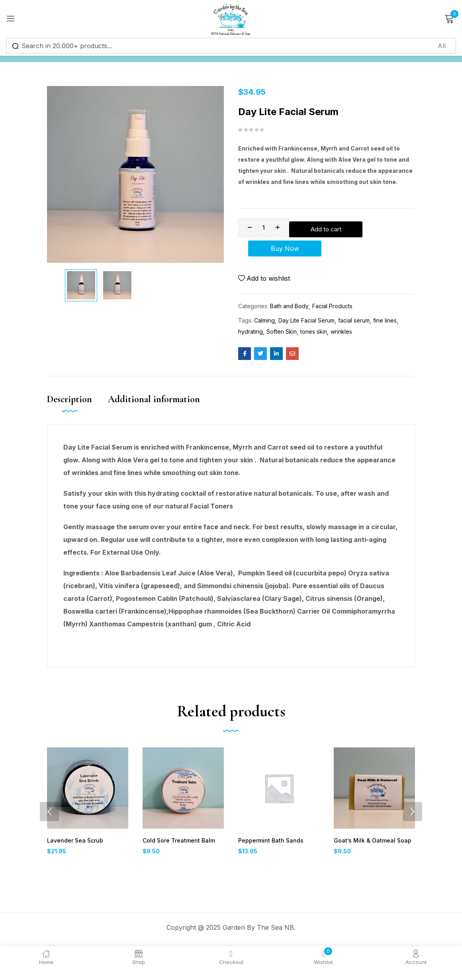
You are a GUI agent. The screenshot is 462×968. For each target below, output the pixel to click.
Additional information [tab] (154, 402)
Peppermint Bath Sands (269, 844)
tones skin (313, 334)
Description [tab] (69, 402)
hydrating (250, 334)
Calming (264, 323)
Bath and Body (289, 309)
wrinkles (341, 334)
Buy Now (327, 250)
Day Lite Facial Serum (306, 323)
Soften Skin (281, 334)
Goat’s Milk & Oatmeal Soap (370, 844)
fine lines (385, 323)
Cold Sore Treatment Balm (177, 844)
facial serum (354, 323)
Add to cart (353, 228)
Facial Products (332, 309)
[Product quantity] (263, 228)
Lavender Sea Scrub (74, 844)
